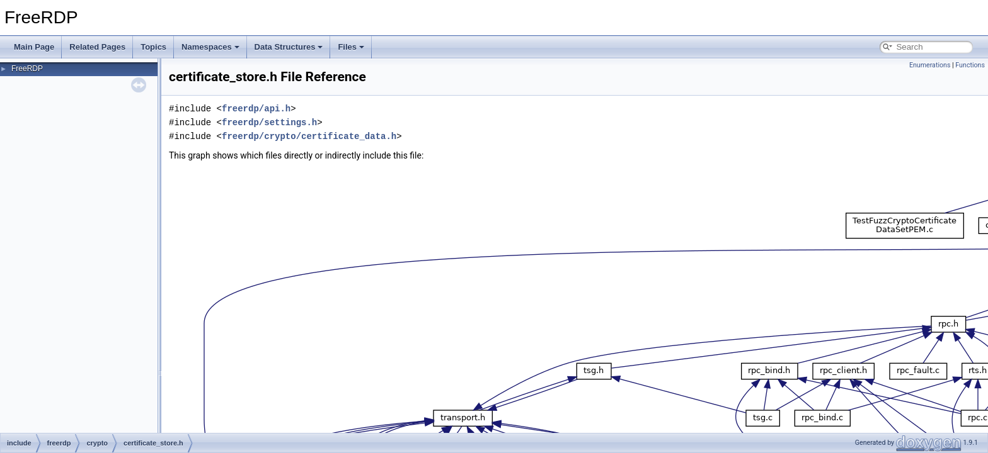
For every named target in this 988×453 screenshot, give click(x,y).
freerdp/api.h (256, 109)
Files (351, 47)
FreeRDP (27, 68)
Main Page (34, 47)
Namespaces (210, 47)
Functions (970, 65)
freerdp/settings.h (269, 122)
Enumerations (930, 65)
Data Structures (289, 47)
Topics (153, 47)
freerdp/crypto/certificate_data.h (309, 136)
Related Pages (97, 47)
